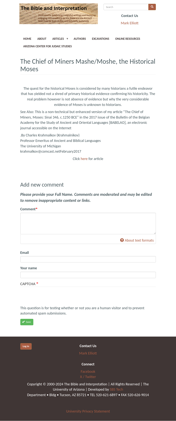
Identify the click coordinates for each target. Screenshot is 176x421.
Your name (28, 268)
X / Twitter (88, 376)
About (41, 39)
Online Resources (127, 39)
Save (26, 322)
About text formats (137, 240)
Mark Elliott (130, 23)
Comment (28, 209)
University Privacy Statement (88, 411)
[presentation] (49, 298)
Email (24, 252)
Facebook (88, 371)
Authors (80, 39)
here (84, 158)
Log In (26, 346)
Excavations (100, 39)
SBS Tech (116, 389)
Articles (59, 40)
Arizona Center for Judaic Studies (47, 46)
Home (27, 39)
